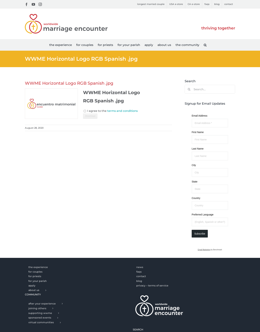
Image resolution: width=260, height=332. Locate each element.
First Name (198, 132)
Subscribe (199, 233)
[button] (205, 44)
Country (196, 198)
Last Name (198, 148)
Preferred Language (203, 214)
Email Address (199, 115)
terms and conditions (122, 111)
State (194, 181)
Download (90, 116)
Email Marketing (204, 250)
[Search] (189, 89)
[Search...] (210, 89)
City (194, 165)
